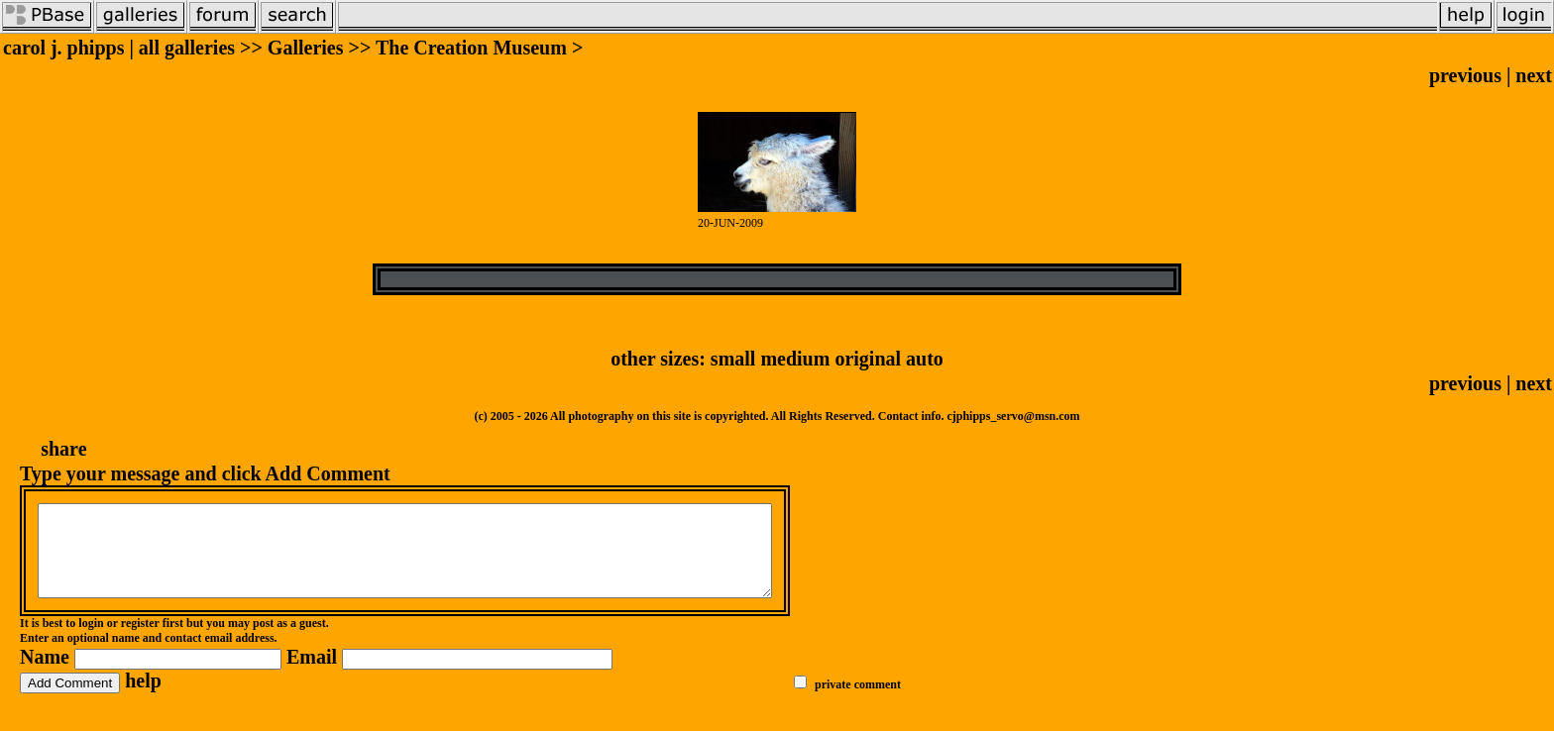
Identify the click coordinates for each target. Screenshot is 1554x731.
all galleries (187, 47)
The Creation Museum (471, 47)
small (733, 358)
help (143, 698)
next (1533, 75)
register (140, 641)
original (867, 358)
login (90, 641)
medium (795, 358)
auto (925, 358)
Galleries (306, 47)
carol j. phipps (63, 47)
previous (1465, 75)
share (63, 449)
